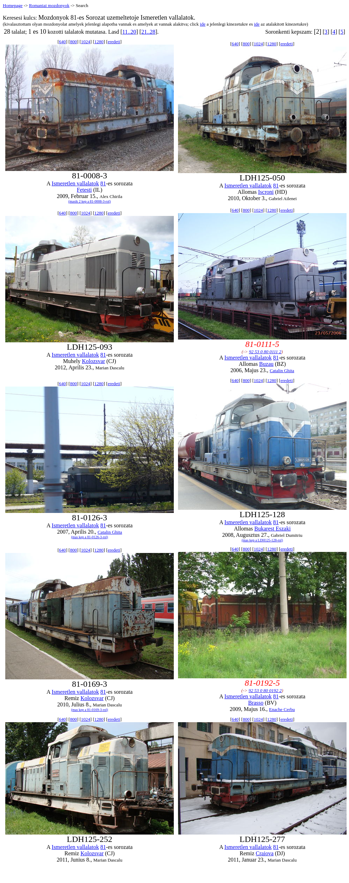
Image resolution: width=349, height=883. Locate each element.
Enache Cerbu (282, 709)
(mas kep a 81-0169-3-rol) (89, 710)
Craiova (265, 853)
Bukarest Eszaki (272, 529)
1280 (99, 41)
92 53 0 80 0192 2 (265, 690)
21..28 (148, 32)
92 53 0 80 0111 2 (265, 351)
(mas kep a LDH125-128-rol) (262, 540)
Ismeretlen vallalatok (75, 183)
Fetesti (84, 190)
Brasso (256, 703)
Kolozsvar (93, 361)
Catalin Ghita (282, 370)
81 (103, 183)
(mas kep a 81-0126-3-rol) (89, 537)
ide (202, 24)
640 (62, 41)
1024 (85, 41)
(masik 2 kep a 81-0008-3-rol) (89, 201)
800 (73, 41)
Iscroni (266, 192)
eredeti (114, 41)
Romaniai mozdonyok (49, 5)
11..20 (129, 32)
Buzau (266, 364)
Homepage (12, 5)
